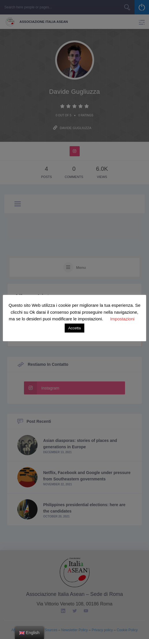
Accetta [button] (74, 328)
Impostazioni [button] (122, 318)
